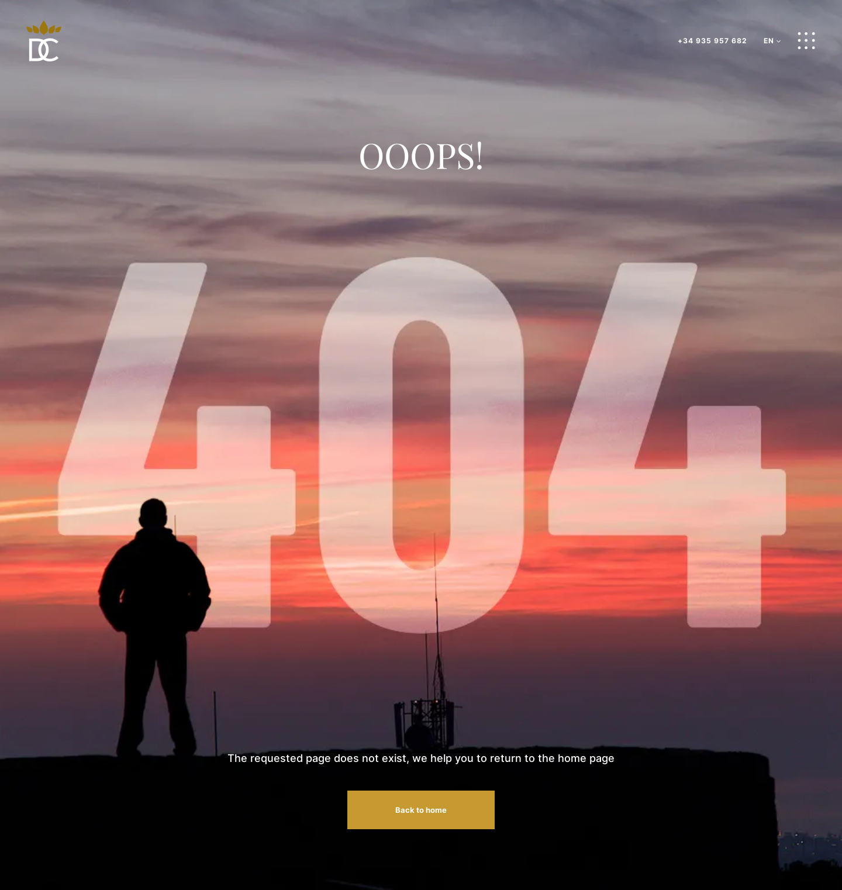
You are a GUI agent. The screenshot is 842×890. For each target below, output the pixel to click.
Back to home (421, 810)
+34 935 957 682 (712, 40)
